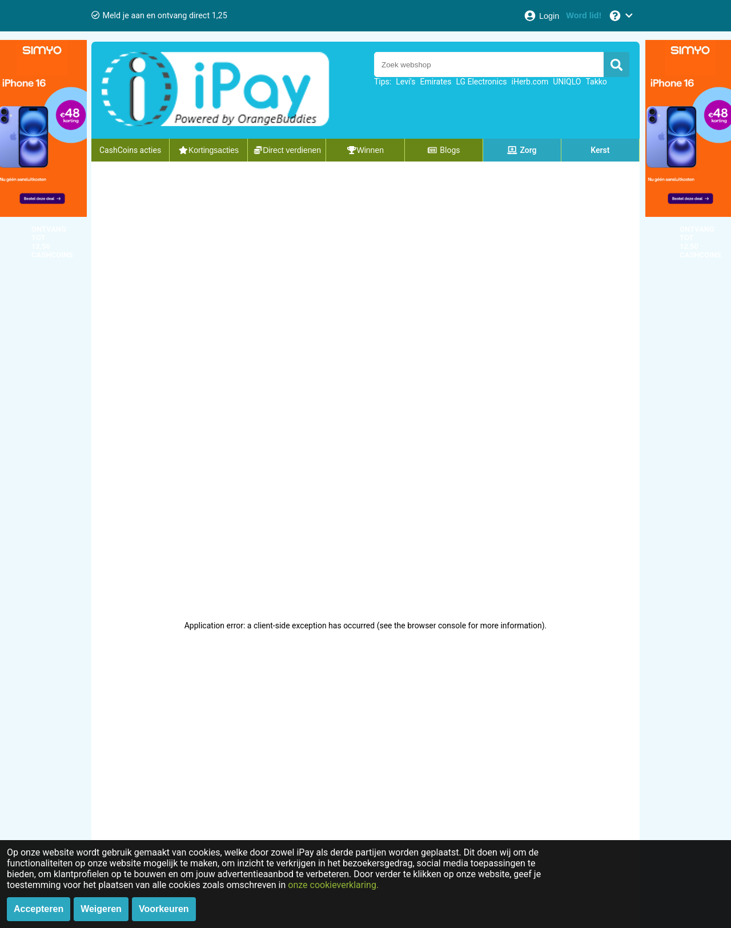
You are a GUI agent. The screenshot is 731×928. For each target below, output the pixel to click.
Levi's (405, 81)
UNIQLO (567, 81)
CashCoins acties (130, 150)
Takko (596, 81)
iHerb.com (530, 81)
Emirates (435, 81)
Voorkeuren (164, 909)
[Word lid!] (583, 15)
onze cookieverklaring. (333, 884)
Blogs (443, 150)
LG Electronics (481, 81)
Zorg (522, 150)
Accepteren (38, 909)
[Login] (541, 15)
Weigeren (101, 909)
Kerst (600, 150)
